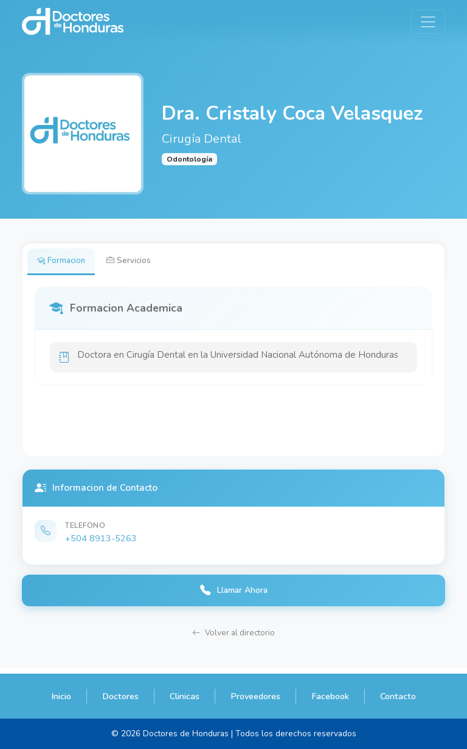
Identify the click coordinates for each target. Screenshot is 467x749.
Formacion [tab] (63, 262)
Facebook (330, 696)
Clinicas (184, 696)
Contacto (398, 696)
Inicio (61, 696)
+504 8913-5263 (101, 541)
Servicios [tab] (136, 262)
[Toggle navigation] (428, 22)
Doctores (120, 696)
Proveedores (255, 696)
